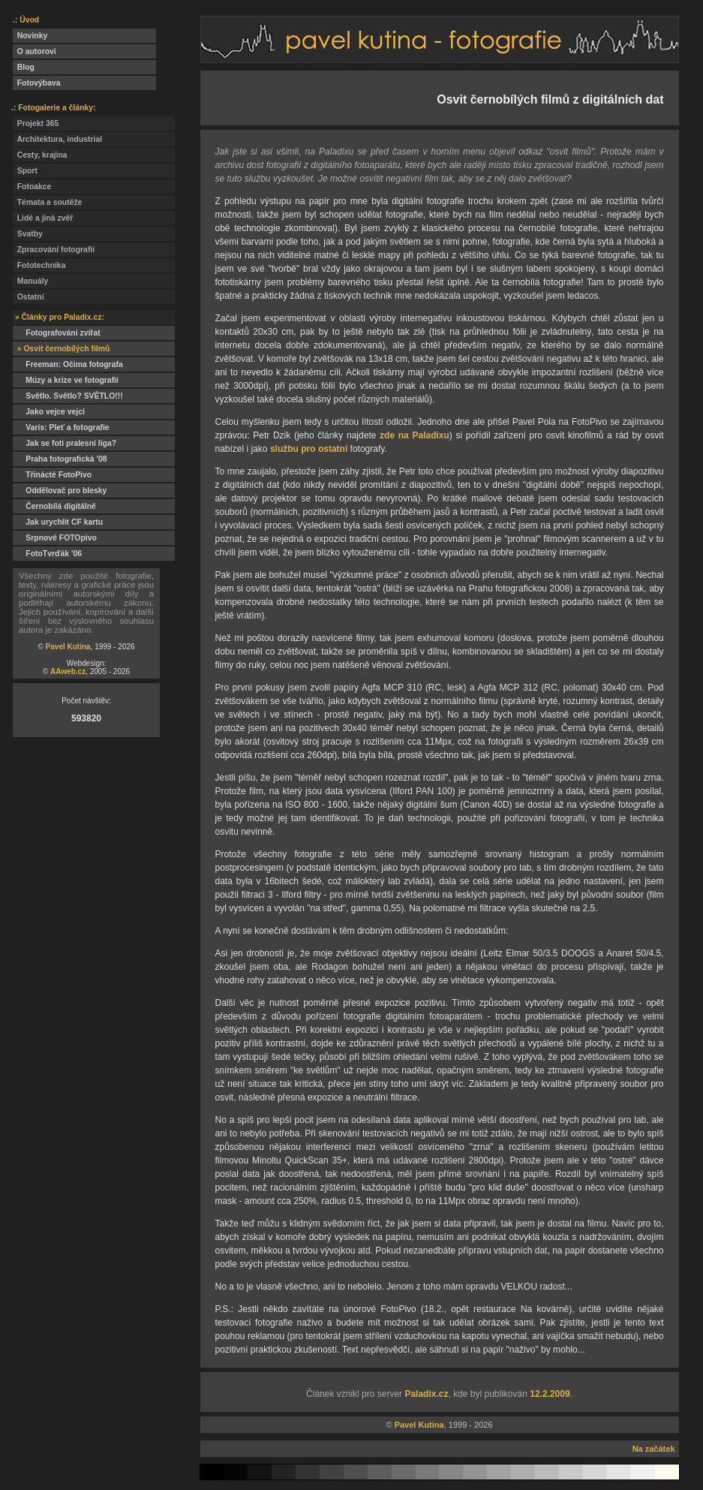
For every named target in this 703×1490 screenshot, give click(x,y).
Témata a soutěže (47, 202)
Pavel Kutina (68, 647)
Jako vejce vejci (49, 412)
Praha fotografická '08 (60, 459)
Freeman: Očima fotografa (68, 364)
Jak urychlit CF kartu (58, 522)
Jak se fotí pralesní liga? (64, 443)
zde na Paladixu (414, 435)
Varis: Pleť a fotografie (61, 427)
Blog (24, 67)
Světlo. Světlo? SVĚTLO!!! (68, 396)
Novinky (30, 36)
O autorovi (34, 51)
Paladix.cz (426, 1394)
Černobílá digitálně (54, 506)
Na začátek (653, 1448)
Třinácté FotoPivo (52, 475)
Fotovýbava (37, 83)
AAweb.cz (68, 671)
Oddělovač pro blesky (60, 490)
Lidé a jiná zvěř (43, 218)
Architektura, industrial (57, 139)
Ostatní (28, 297)
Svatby (28, 234)
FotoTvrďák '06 (47, 553)
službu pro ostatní (308, 449)
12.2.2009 (549, 1394)
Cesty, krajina (40, 155)
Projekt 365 (36, 123)
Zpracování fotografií (54, 249)
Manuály (30, 281)
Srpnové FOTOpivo (55, 538)
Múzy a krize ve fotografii (66, 380)
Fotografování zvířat (57, 333)
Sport (25, 171)
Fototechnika (39, 265)
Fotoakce (32, 186)
